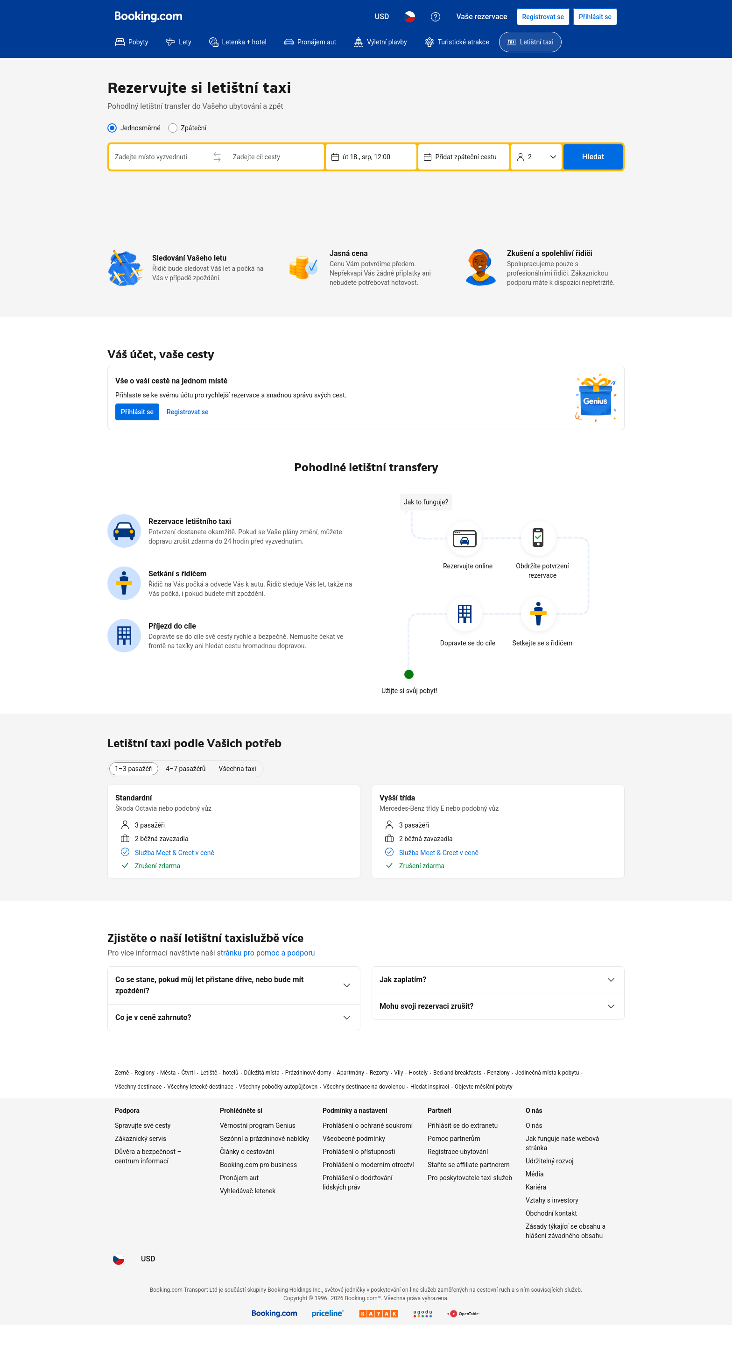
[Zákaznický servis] (435, 17)
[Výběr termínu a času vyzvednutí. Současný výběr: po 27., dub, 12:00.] (371, 167)
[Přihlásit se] (595, 16)
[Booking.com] (148, 16)
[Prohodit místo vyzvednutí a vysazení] (314, 167)
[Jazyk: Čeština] (409, 17)
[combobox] (206, 155)
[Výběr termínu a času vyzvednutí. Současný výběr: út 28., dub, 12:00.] (463, 167)
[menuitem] (131, 42)
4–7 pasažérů (185, 789)
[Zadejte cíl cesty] (212, 178)
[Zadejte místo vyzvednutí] (212, 155)
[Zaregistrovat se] (543, 16)
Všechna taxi (237, 789)
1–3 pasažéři (134, 789)
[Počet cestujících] (536, 167)
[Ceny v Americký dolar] (382, 17)
